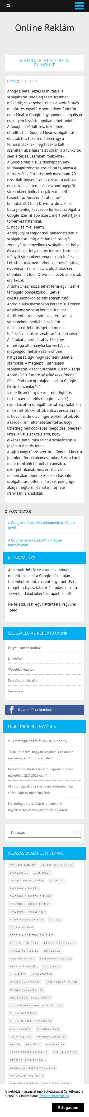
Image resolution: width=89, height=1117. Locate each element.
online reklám (21, 1029)
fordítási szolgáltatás (27, 919)
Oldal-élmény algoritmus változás (36, 1005)
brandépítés (19, 872)
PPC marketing (20, 1036)
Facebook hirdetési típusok (31, 896)
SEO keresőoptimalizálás (29, 1052)
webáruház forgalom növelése (33, 1068)
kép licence (51, 966)
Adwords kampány (23, 865)
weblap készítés (65, 1052)
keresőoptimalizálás (56, 958)
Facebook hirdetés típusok (30, 904)
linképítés (18, 974)
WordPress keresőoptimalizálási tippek (40, 1083)
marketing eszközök (25, 982)
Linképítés (15, 658)
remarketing (55, 1044)
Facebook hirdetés (24, 888)
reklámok (33, 1044)
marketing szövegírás (26, 990)
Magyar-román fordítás (24, 648)
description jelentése (27, 880)
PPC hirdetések (48, 1029)
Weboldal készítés (21, 669)
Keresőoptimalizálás (22, 680)
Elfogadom (68, 1107)
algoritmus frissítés (58, 865)
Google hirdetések (24, 943)
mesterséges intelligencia (30, 997)
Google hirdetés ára (59, 943)
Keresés (8, 5)
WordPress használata (26, 1075)
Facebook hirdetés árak (28, 911)
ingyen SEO (52, 951)
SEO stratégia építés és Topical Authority (37, 741)
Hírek (11, 81)
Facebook (56, 880)
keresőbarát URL (22, 958)
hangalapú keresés (24, 951)
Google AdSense (22, 927)
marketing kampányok (62, 982)
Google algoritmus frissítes (32, 935)
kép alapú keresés (23, 966)
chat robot (42, 872)
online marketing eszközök (30, 1021)
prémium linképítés (51, 1036)
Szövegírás (15, 691)
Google (55, 919)
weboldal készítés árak (28, 1060)
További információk (54, 1096)
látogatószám (42, 974)
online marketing (23, 1013)
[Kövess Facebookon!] (44, 710)
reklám (15, 1044)
